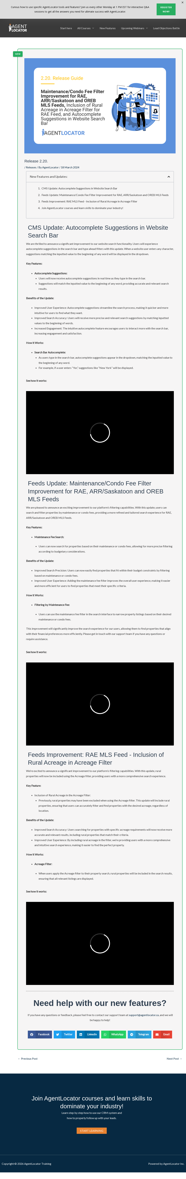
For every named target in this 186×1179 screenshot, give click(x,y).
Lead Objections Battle (166, 28)
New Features (108, 28)
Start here (67, 28)
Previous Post (28, 1058)
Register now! (166, 9)
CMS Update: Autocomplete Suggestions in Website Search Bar (79, 188)
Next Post (174, 1058)
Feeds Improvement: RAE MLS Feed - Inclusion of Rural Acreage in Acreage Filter (89, 201)
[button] (168, 176)
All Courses (85, 28)
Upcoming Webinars (133, 28)
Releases (31, 167)
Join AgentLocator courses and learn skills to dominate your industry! (82, 207)
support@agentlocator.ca (144, 1014)
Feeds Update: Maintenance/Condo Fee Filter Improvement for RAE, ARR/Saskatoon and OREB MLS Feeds (105, 194)
